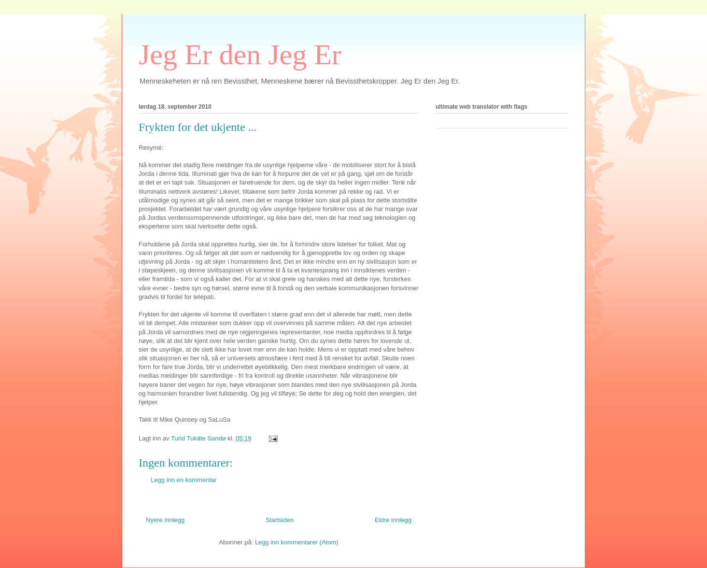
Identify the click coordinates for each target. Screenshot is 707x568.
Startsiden (280, 520)
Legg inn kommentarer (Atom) (297, 542)
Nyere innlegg (165, 520)
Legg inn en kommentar (184, 479)
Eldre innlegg (393, 520)
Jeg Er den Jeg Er (240, 55)
